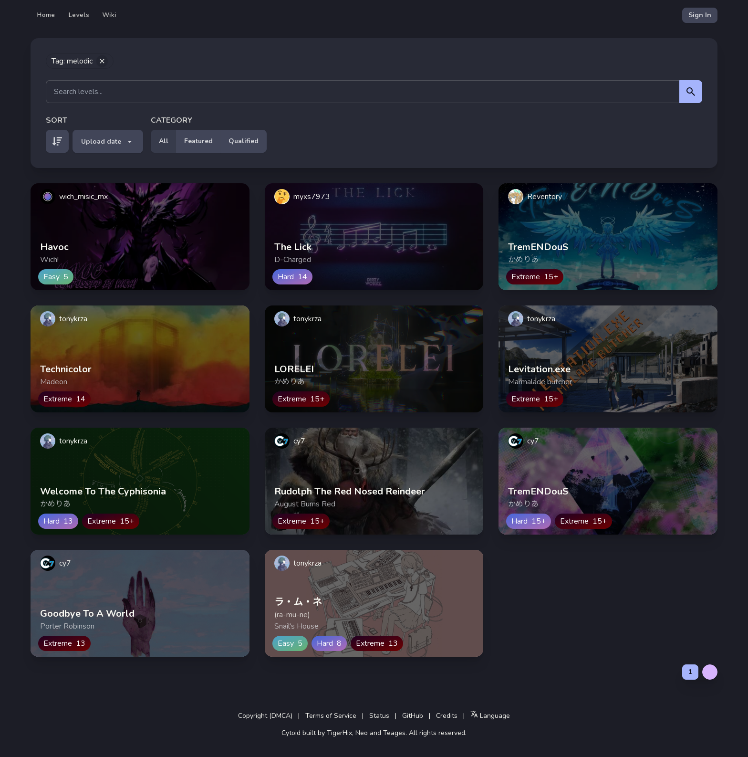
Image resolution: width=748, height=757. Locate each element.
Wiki (109, 15)
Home (46, 15)
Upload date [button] (108, 142)
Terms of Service (330, 715)
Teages (394, 732)
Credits (446, 715)
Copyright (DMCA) (265, 715)
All (163, 141)
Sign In (699, 15)
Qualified (244, 141)
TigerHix (339, 732)
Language (490, 715)
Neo (361, 732)
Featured (198, 141)
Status (379, 715)
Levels (79, 15)
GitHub (412, 715)
